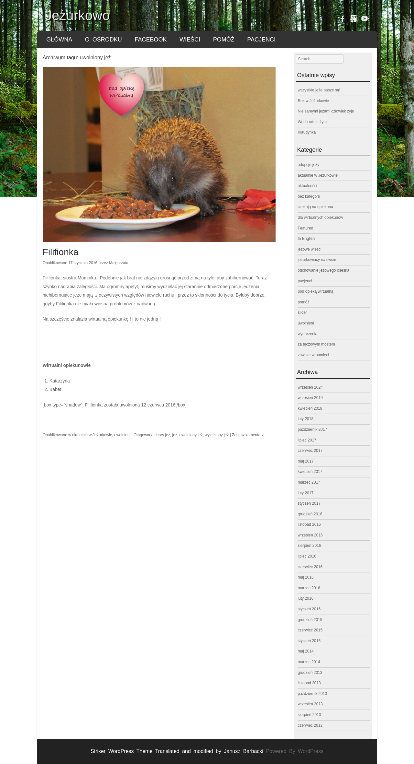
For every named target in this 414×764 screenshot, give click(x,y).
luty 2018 (305, 419)
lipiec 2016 (307, 556)
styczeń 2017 (309, 503)
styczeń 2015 (309, 641)
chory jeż (162, 435)
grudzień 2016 (310, 514)
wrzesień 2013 (310, 704)
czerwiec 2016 (310, 567)
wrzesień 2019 (310, 397)
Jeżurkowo (77, 15)
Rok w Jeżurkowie (313, 101)
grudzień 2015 (310, 619)
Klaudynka (307, 132)
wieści (190, 39)
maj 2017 (305, 461)
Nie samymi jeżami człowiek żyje (326, 111)
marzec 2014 (309, 662)
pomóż (223, 39)
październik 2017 (312, 429)
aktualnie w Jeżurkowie (92, 435)
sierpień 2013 (309, 714)
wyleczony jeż (217, 435)
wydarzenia (307, 334)
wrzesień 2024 (310, 387)
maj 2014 (305, 651)
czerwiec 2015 (310, 630)
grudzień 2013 (310, 672)
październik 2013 (312, 693)
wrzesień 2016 (310, 535)
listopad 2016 (309, 524)
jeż (174, 435)
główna (59, 39)
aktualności (307, 185)
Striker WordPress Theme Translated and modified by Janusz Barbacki (178, 751)
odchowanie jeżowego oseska (323, 270)
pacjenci (261, 39)
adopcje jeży (308, 164)
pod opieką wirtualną (315, 291)
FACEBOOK (151, 39)
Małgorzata (118, 263)
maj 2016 (305, 577)
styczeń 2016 (309, 609)
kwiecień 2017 (310, 471)
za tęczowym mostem (316, 344)
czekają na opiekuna (315, 207)
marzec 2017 (309, 482)
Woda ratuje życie (313, 122)
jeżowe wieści (309, 249)
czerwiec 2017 (310, 450)
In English (306, 238)
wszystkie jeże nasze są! (319, 90)
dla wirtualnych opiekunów (320, 217)
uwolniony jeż (191, 435)
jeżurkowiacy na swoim (317, 259)
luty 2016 (305, 598)
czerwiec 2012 (310, 725)
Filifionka (60, 252)
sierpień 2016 (309, 545)
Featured (305, 228)
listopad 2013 (309, 683)
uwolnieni (122, 435)
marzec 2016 (309, 588)
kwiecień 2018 (310, 408)
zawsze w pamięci (313, 355)
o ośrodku (103, 39)
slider (302, 312)
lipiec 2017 (307, 440)
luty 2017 (305, 493)
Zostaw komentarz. (248, 435)
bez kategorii (309, 196)
